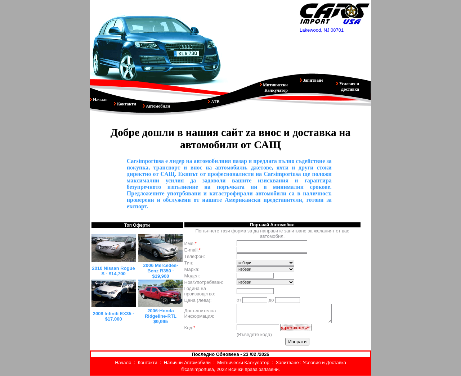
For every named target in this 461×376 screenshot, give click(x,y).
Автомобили (156, 106)
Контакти (126, 104)
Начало (99, 99)
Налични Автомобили (187, 362)
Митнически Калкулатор (275, 87)
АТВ (215, 101)
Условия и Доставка (348, 86)
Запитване (312, 80)
